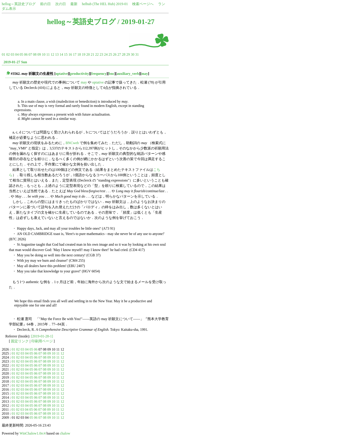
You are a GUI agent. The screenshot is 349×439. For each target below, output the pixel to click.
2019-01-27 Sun (15, 62)
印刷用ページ (42, 341)
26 (114, 54)
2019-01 (122, 4)
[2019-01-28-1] (42, 336)
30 (132, 54)
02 (8, 54)
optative (61, 74)
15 (65, 54)
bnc (111, 74)
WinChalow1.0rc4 (33, 433)
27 (119, 54)
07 (30, 54)
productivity (79, 74)
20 (88, 54)
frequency (98, 74)
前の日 (45, 4)
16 (70, 54)
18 (79, 54)
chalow (65, 433)
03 (12, 54)
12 (52, 54)
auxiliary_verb (128, 74)
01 (3, 54)
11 (48, 54)
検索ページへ (143, 4)
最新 (73, 4)
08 (35, 54)
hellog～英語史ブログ (19, 4)
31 (137, 54)
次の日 (60, 4)
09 (39, 54)
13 (57, 54)
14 (61, 54)
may (145, 74)
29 (128, 54)
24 (106, 54)
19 (83, 54)
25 (110, 54)
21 (92, 54)
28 (123, 54)
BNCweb (72, 143)
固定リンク (20, 341)
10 (43, 54)
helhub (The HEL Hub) (98, 4)
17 (74, 54)
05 (21, 54)
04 (17, 54)
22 (97, 54)
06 (26, 54)
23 (101, 54)
